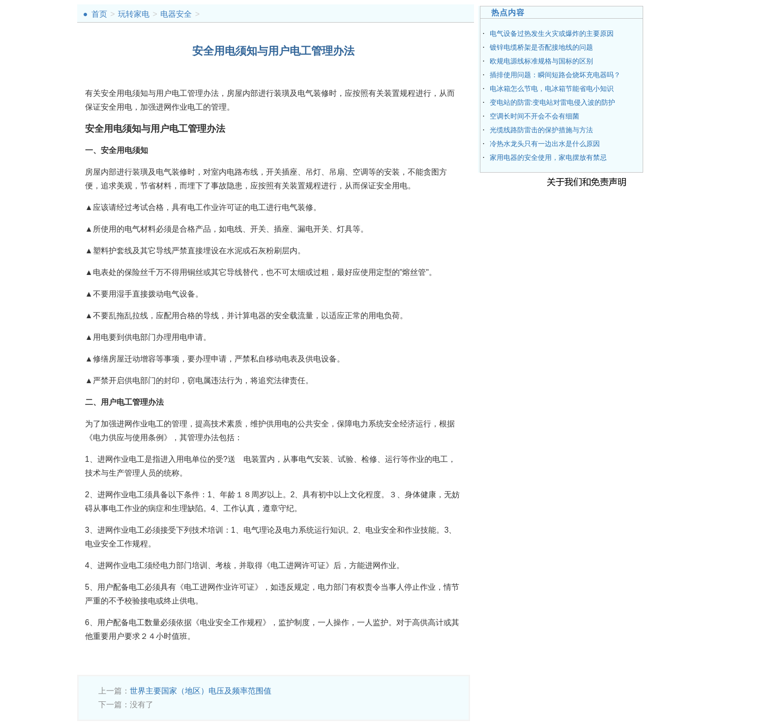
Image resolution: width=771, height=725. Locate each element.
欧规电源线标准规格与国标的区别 (541, 61)
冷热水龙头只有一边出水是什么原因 (545, 144)
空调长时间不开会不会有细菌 (534, 116)
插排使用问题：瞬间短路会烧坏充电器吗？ (555, 75)
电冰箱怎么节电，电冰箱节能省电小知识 (552, 88)
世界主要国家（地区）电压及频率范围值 (200, 691)
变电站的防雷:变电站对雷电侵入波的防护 (553, 102)
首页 (99, 14)
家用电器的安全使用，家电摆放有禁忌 (548, 157)
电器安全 (176, 14)
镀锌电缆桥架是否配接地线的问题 (541, 47)
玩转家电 (133, 14)
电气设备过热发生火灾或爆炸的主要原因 (552, 33)
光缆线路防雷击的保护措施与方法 (541, 130)
